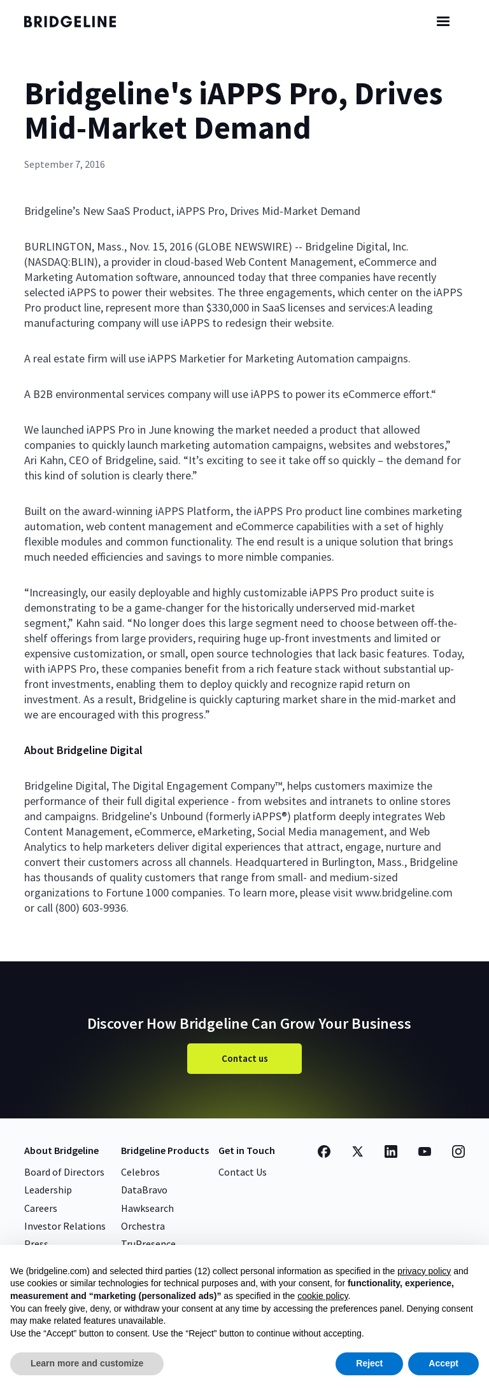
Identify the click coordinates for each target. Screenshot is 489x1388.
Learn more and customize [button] (87, 1363)
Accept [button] (443, 1363)
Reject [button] (369, 1363)
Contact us (245, 1058)
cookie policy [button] (322, 1296)
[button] (443, 21)
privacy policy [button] (424, 1271)
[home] (81, 22)
